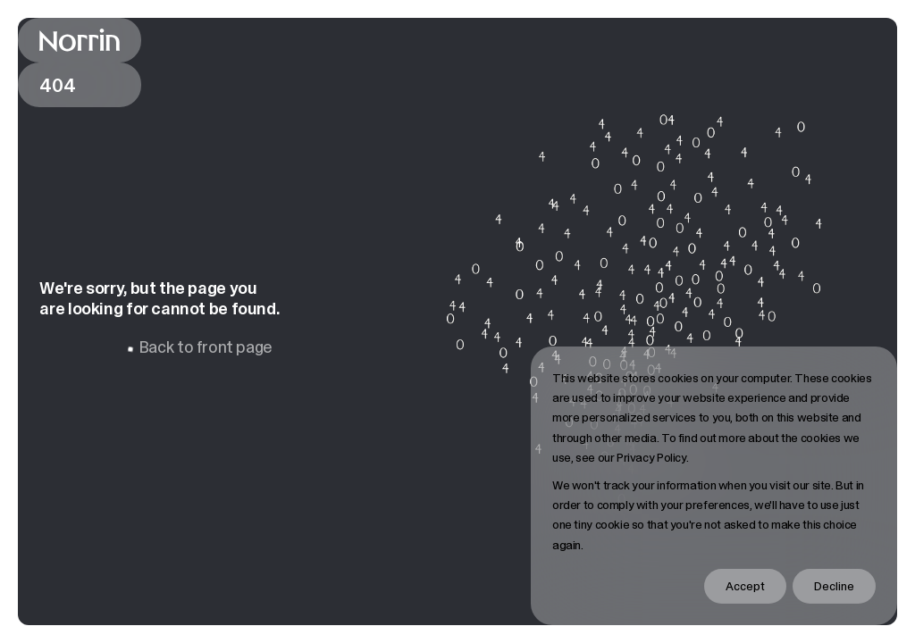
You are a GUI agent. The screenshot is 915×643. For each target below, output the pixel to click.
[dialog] (714, 486)
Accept (745, 586)
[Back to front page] (79, 40)
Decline (834, 586)
